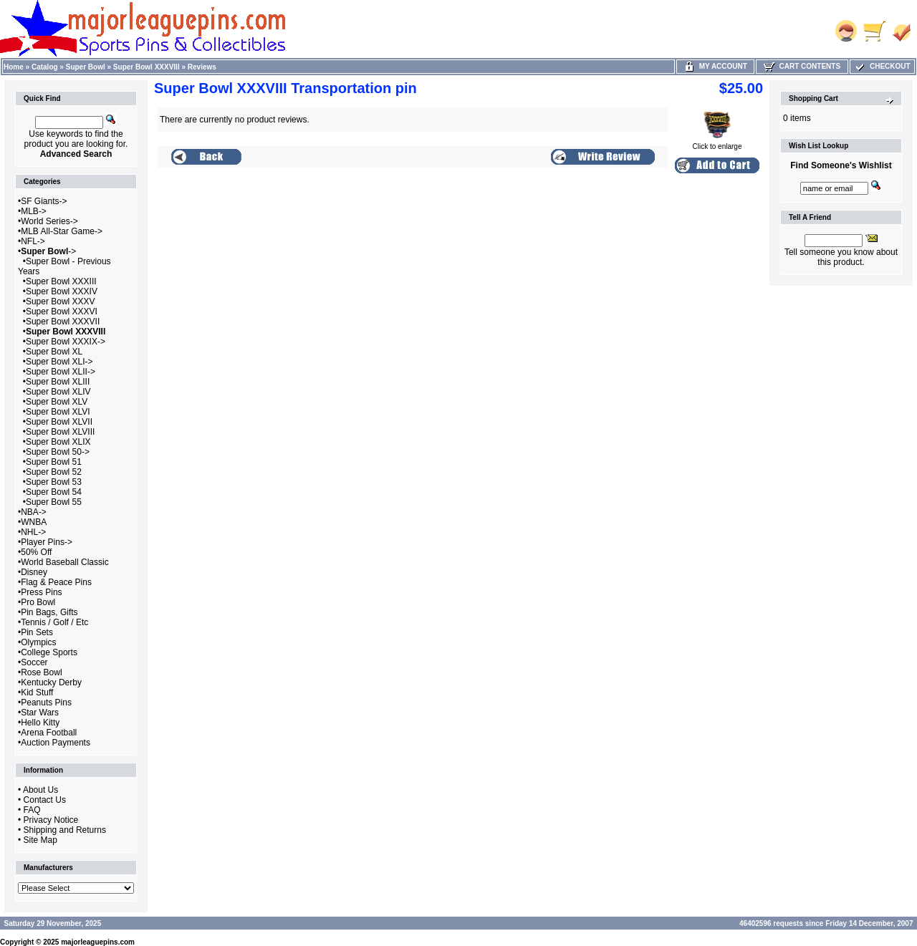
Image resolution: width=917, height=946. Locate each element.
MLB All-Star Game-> (61, 231)
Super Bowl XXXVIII (146, 67)
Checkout (882, 66)
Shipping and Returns (65, 830)
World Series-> (49, 221)
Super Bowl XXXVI (61, 312)
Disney (34, 572)
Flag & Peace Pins (56, 582)
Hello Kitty (40, 723)
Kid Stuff (37, 692)
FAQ (32, 810)
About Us (40, 790)
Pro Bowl (38, 602)
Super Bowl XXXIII (61, 281)
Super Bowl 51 (54, 462)
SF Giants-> (44, 201)
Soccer (34, 662)
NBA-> (34, 512)
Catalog (45, 67)
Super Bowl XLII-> (60, 372)
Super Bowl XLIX (58, 442)
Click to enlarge (717, 143)
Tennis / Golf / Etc (54, 622)
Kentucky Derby (51, 682)
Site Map (40, 840)
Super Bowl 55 (54, 502)
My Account (715, 66)
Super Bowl (85, 67)
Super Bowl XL (54, 352)
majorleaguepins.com (98, 942)
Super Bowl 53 (54, 482)
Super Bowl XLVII (59, 422)
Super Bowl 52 (54, 472)
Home (14, 67)
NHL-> (33, 532)
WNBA (34, 522)
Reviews (202, 67)
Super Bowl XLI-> (59, 362)
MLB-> (34, 211)
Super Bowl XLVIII (60, 432)
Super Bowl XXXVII (63, 322)
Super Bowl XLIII (58, 382)
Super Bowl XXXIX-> (65, 342)
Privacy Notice (51, 820)
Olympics (38, 642)
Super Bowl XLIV (58, 392)
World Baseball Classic (65, 562)
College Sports (49, 652)
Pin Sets (37, 632)
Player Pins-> (46, 542)
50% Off (36, 552)
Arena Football (49, 733)
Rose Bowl (41, 672)
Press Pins (41, 592)
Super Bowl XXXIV (61, 291)
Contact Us (45, 800)
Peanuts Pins (46, 703)
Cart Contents (802, 66)
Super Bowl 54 (54, 492)
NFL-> (33, 241)
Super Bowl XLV (57, 402)
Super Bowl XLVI (58, 412)
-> (48, 251)
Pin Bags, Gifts (49, 612)
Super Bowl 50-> (58, 452)
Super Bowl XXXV (60, 301)
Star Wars (40, 713)
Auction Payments (55, 743)
